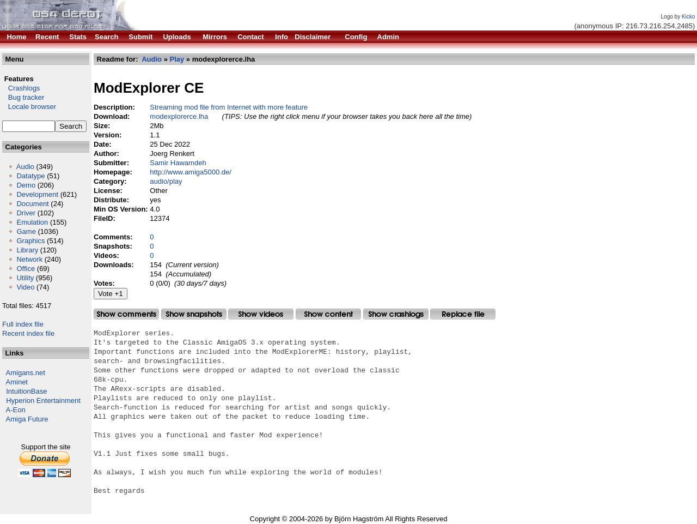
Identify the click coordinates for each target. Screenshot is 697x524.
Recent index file (28, 333)
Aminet (17, 382)
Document (32, 204)
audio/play (166, 181)
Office (25, 268)
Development (37, 194)
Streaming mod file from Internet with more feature (229, 107)
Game (25, 231)
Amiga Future (27, 419)
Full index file (23, 324)
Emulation (32, 222)
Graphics (30, 241)
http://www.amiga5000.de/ (190, 172)
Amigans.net (25, 373)
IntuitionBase (26, 391)
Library (27, 250)
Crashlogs (21, 88)
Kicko (688, 17)
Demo (25, 185)
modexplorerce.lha (179, 116)
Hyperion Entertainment (43, 400)
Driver (25, 213)
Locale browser (29, 107)
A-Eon (16, 410)
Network (29, 259)
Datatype (30, 176)
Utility (25, 278)
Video (25, 287)
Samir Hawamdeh (178, 163)
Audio (25, 166)
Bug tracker (23, 97)
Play (177, 59)
